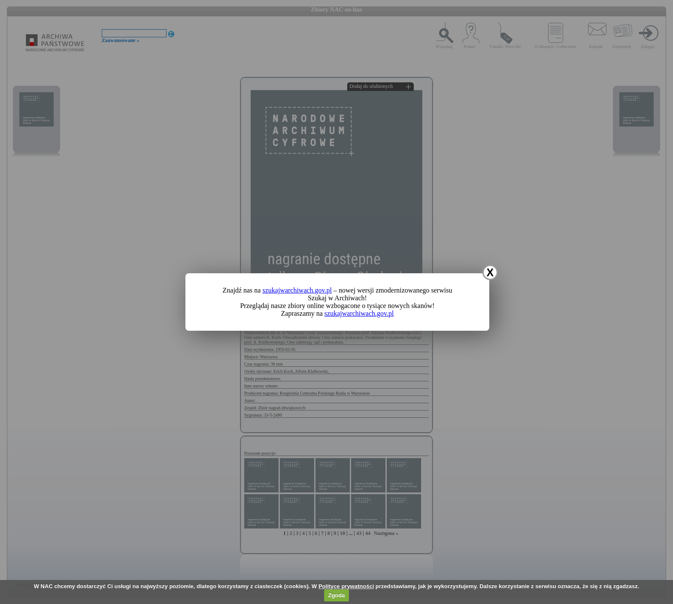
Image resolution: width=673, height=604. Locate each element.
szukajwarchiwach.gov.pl (297, 290)
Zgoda (336, 595)
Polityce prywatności (346, 586)
